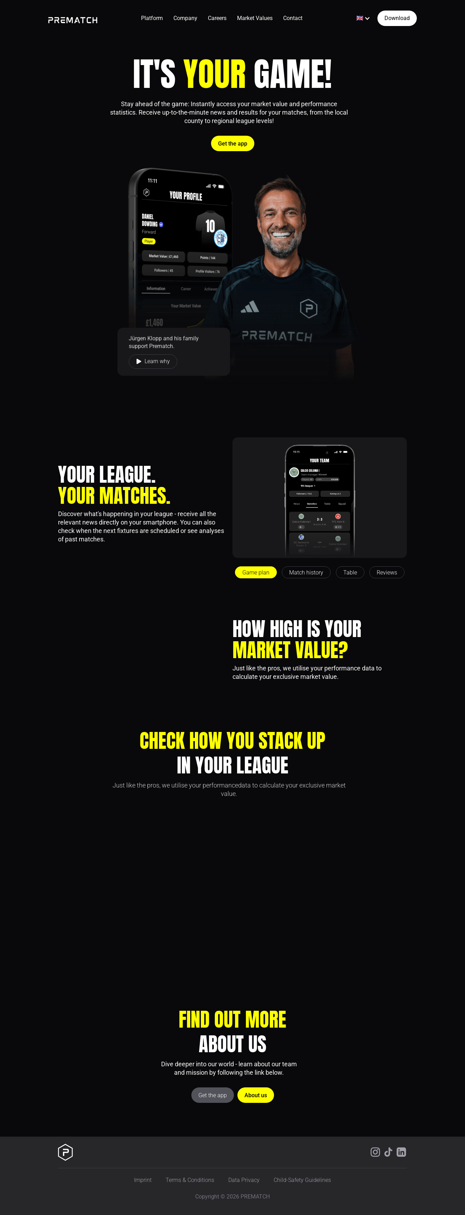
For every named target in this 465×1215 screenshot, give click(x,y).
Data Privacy (244, 1180)
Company (185, 18)
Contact (292, 18)
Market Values (255, 18)
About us (255, 1095)
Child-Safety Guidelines (302, 1180)
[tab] (256, 572)
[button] (363, 18)
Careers (217, 18)
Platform (152, 18)
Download (397, 18)
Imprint (143, 1180)
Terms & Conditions (190, 1180)
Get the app (232, 143)
